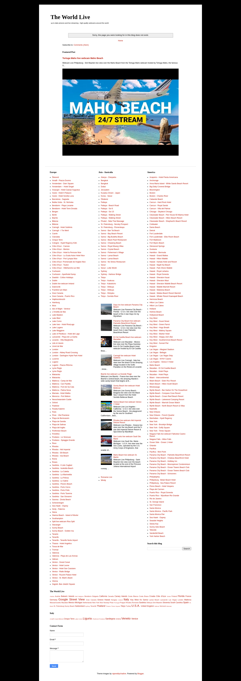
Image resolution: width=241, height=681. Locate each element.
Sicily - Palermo (58, 509)
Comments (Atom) (81, 45)
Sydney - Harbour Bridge (111, 274)
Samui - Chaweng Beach (111, 243)
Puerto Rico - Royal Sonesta (161, 492)
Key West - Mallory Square (161, 331)
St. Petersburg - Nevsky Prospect (114, 224)
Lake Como (56, 321)
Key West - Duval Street (159, 321)
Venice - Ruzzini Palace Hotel (64, 575)
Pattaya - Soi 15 (107, 212)
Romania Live (106, 477)
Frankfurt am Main (59, 290)
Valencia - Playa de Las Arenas (65, 556)
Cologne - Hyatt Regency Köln (64, 243)
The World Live (70, 17)
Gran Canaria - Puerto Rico (63, 296)
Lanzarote (164, 600)
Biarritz (55, 218)
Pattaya (104, 202)
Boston (152, 193)
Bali (76, 596)
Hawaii (107, 600)
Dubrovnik (56, 287)
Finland (174, 596)
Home (120, 41)
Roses (54, 462)
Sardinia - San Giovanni (62, 496)
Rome (54, 459)
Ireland (120, 600)
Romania (135, 602)
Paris (54, 412)
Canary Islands (121, 596)
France (188, 596)
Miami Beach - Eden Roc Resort (163, 381)
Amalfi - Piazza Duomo (61, 180)
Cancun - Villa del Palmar (160, 209)
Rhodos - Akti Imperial (61, 449)
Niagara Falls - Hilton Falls (160, 439)
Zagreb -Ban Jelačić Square (63, 584)
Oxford (55, 403)
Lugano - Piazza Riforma (62, 365)
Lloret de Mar (57, 346)
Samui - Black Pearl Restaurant (113, 240)
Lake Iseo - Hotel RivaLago (63, 324)
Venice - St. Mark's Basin (62, 578)
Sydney (104, 271)
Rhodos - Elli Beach (60, 453)
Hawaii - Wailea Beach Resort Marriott (165, 293)
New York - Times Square (160, 431)
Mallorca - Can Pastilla (61, 384)
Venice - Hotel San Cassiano (64, 568)
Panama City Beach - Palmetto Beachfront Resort (170, 455)
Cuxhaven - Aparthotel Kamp (64, 274)
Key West (153, 318)
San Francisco (155, 505)
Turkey (128, 606)
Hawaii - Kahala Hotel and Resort (163, 262)
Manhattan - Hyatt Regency (161, 418)
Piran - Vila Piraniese (60, 415)
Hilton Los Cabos (157, 302)
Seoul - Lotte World (109, 268)
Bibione (55, 221)
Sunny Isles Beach (157, 527)
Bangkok (104, 180)
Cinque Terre (57, 240)
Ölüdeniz (104, 199)
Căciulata (56, 237)
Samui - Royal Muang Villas (112, 246)
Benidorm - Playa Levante (62, 205)
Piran (112, 602)
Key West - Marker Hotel (160, 334)
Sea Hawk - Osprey (60, 506)
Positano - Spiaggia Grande (63, 440)
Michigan (78, 602)
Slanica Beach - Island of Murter (65, 515)
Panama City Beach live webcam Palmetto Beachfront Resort (126, 322)
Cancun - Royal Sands (159, 205)
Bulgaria (95, 596)
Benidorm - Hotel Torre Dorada (64, 209)
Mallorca (187, 600)
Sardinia (142, 602)
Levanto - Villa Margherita (62, 340)
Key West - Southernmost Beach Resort (166, 340)
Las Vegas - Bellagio (158, 352)
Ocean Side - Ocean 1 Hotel (161, 442)
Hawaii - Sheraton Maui (159, 280)
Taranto (55, 534)
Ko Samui (144, 600)
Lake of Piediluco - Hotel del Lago (66, 334)
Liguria (87, 618)
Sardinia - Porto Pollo (60, 490)
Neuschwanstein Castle (61, 399)
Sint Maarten (157, 602)
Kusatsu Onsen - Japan (110, 193)
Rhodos (55, 446)
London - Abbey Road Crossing (65, 352)
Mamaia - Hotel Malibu (61, 393)
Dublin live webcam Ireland (63, 284)
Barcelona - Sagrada (60, 199)
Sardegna (110, 618)
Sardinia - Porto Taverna (62, 493)
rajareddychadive (119, 674)
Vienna (55, 581)
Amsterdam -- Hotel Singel (63, 187)
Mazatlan (64, 602)
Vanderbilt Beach (157, 533)
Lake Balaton (57, 315)
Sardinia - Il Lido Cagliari (62, 465)
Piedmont (96, 619)
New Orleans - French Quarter (162, 415)
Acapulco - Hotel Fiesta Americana (164, 177)
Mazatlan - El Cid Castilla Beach (163, 368)
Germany (53, 600)
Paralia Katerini (58, 409)
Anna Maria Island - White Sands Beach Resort (169, 183)
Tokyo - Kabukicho (108, 284)
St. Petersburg (59, 606)
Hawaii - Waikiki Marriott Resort (162, 287)
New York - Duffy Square (160, 428)
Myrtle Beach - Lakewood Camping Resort (167, 399)
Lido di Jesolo (57, 343)
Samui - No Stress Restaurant (113, 262)
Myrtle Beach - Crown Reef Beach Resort (166, 396)
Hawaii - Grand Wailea (159, 255)
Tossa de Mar (57, 546)
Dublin (54, 280)
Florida (181, 596)
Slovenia (166, 602)
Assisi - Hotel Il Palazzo (61, 193)
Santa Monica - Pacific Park (161, 511)
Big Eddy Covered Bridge (160, 187)
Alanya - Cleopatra (108, 177)
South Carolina (176, 602)
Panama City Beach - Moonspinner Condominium (170, 464)
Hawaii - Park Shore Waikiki (161, 268)
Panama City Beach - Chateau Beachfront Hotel (169, 458)
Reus (54, 443)
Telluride (153, 530)
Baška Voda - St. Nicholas (62, 202)
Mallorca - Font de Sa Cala (63, 387)
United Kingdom (147, 606)
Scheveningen (58, 503)
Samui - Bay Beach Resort (111, 234)
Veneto (126, 618)
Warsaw (169, 606)
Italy (126, 599)
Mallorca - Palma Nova (61, 390)
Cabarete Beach (156, 199)
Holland (153, 309)
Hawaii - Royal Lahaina (159, 271)
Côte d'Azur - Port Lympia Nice (64, 259)
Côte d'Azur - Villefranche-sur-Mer (66, 268)
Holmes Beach (156, 312)
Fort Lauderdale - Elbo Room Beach (164, 237)
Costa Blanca (133, 596)
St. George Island (157, 502)
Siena (54, 512)
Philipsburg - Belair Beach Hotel (163, 480)
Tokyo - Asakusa (107, 280)
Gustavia (153, 249)
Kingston (153, 346)
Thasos (108, 606)
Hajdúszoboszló (58, 299)
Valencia (55, 553)
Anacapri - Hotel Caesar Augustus (66, 190)
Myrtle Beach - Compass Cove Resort (165, 393)
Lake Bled (56, 318)
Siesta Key (154, 524)
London (55, 349)
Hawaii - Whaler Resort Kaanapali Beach (166, 296)
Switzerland (80, 606)
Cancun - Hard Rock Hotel (160, 202)
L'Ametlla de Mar (59, 312)
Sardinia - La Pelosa (60, 478)
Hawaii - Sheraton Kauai (159, 277)
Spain (186, 602)
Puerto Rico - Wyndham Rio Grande (164, 496)
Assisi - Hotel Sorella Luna (63, 196)
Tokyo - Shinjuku (107, 293)
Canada (111, 596)
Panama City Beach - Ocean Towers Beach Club (169, 467)
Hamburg (56, 302)
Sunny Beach (57, 528)
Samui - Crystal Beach (110, 249)
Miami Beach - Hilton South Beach (164, 384)
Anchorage (154, 180)
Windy (103, 480)
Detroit (152, 230)
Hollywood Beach (157, 315)
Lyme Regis (57, 368)
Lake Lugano (57, 327)
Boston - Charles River (159, 196)
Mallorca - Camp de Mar (62, 381)
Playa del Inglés (58, 428)
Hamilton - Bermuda (158, 252)
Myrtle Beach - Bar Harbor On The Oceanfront (168, 390)
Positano (102, 619)
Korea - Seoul (106, 196)
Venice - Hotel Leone (60, 565)
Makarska (56, 374)
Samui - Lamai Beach (110, 255)
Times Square (115, 606)
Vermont (163, 606)
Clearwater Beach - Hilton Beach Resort (166, 218)
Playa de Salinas (59, 424)
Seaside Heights (156, 521)
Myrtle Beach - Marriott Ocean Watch (165, 403)
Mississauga (155, 387)
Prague (122, 602)
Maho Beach (155, 365)
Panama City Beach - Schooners (163, 474)
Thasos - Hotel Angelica (62, 543)
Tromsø (55, 550)
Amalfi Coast (54, 619)
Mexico (71, 602)
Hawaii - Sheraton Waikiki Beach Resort (166, 284)
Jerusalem (105, 190)
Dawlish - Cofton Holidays (62, 277)
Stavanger (56, 525)
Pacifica (153, 449)
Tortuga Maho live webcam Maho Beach (82, 58)
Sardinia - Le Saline (60, 481)
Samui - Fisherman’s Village (112, 252)
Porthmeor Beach (59, 431)
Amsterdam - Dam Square (62, 183)
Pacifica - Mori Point (158, 452)
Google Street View (71, 599)
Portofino (55, 434)
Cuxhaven (56, 271)
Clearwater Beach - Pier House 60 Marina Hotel (169, 215)
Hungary (114, 600)
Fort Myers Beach (157, 243)
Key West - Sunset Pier (159, 343)
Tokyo (103, 277)
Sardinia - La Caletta (60, 471)
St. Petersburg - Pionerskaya (112, 227)
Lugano (55, 362)
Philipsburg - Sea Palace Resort (163, 483)
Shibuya (149, 602)
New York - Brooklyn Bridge (161, 424)
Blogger (140, 674)
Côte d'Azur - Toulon (60, 265)
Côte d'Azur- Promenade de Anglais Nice (69, 262)
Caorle (54, 234)
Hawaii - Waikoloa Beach (160, 290)
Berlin (54, 215)
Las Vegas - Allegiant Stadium (162, 349)
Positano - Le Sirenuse (61, 437)
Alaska (52, 596)
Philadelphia (155, 477)
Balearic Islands (67, 596)
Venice (134, 618)
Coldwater (154, 224)
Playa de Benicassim (60, 418)
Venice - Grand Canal (61, 562)
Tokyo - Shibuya (107, 287)
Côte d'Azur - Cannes (61, 246)
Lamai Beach (154, 600)
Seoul (103, 265)
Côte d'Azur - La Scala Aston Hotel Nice (68, 255)
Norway (106, 602)
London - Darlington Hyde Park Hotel (67, 356)
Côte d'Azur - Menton (60, 249)
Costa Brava (144, 596)
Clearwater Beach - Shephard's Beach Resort (168, 221)
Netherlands (87, 602)
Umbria (118, 619)
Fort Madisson (155, 240)
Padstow (55, 406)
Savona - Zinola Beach (61, 500)
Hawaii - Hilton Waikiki (159, 259)
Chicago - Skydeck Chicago (161, 212)
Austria (57, 596)
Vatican (55, 559)
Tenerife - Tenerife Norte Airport (65, 540)
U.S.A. (136, 605)
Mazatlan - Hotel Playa (159, 371)
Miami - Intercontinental (159, 377)
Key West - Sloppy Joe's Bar (161, 337)
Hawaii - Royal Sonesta (159, 274)
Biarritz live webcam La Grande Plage (116, 374)
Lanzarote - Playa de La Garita (64, 337)
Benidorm (87, 596)
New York (153, 421)
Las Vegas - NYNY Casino (160, 359)
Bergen (55, 212)
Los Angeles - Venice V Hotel (161, 362)
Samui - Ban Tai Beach (110, 230)
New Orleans (155, 412)
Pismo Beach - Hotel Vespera (162, 486)
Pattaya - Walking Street (111, 215)
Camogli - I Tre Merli (60, 230)
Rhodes (128, 602)
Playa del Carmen (157, 489)
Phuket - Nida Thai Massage (112, 221)
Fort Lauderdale (156, 234)
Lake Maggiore (58, 331)
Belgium (81, 596)
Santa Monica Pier (157, 514)
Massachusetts (55, 602)
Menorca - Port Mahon (61, 396)
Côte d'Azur (161, 596)
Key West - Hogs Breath (159, 327)
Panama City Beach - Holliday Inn (163, 461)
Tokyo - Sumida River (109, 296)
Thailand (101, 606)
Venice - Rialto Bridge (61, 571)
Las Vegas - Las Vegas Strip (161, 356)
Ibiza (54, 306)
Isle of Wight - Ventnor (61, 309)
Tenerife (55, 537)
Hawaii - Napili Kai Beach (160, 265)
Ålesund (55, 177)
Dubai (103, 187)
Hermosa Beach (156, 299)
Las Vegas (173, 600)
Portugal (117, 602)
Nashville (153, 409)
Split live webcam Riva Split (63, 521)
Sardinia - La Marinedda (62, 474)
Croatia (152, 596)
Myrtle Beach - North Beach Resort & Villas (167, 406)
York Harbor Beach (157, 536)
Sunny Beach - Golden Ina (63, 531)
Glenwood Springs (157, 246)
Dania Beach (155, 227)
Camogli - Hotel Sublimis (62, 227)
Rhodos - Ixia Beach (60, 456)
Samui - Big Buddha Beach (112, 237)
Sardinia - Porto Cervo (61, 487)
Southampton (57, 518)
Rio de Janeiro (155, 499)
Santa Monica (155, 508)
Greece (100, 600)
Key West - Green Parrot (160, 324)
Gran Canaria (57, 293)
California (103, 596)
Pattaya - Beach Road (110, 205)
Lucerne (55, 359)
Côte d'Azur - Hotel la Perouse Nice (66, 252)
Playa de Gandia (59, 421)
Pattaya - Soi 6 (107, 209)
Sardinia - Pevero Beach (62, 484)
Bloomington (155, 190)
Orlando (153, 445)
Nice (101, 602)
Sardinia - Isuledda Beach (62, 468)
